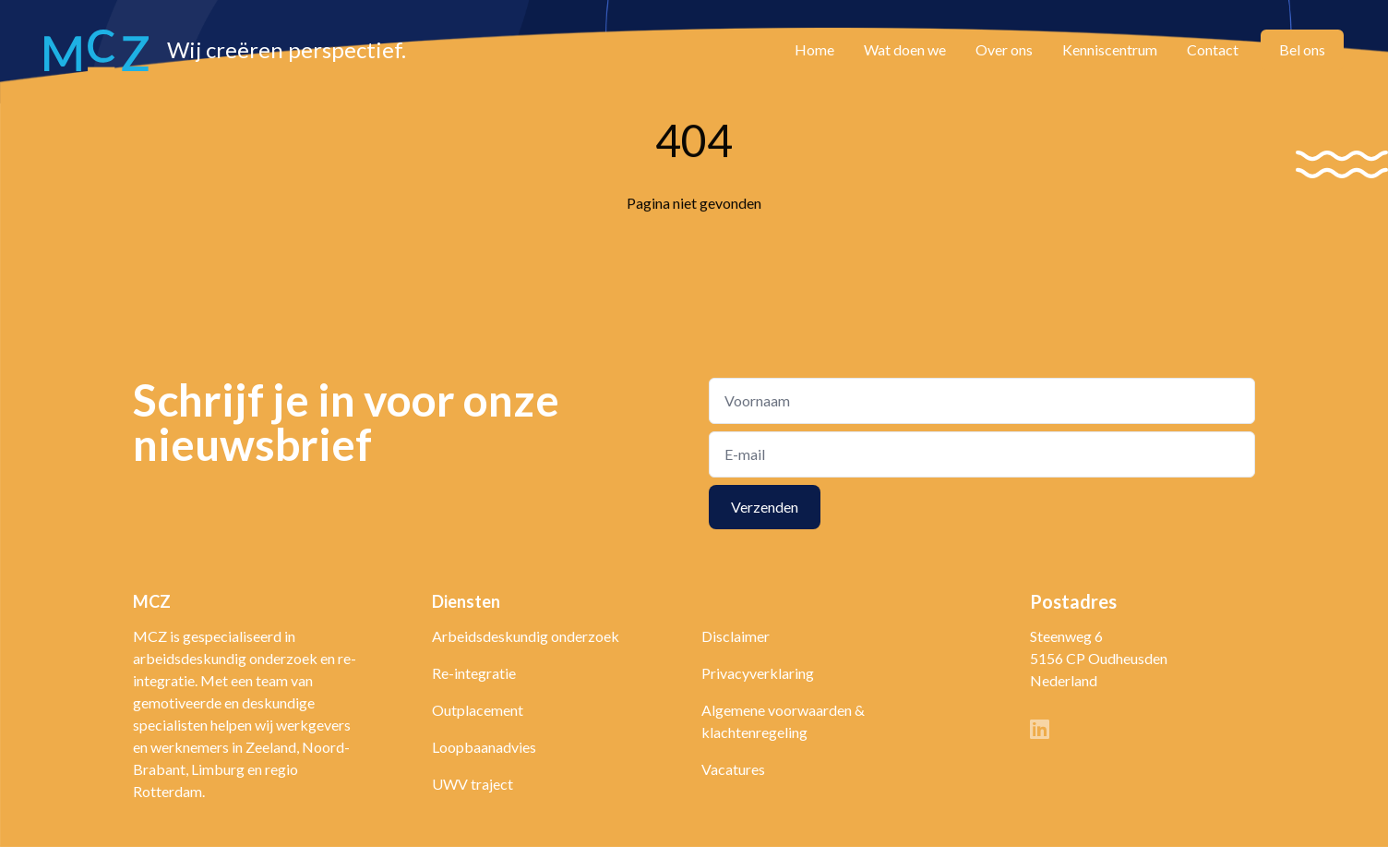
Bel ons (1302, 49)
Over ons (1004, 49)
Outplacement (477, 710)
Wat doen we (905, 49)
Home (814, 49)
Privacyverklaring (757, 673)
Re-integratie (474, 673)
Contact (1212, 49)
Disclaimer (735, 636)
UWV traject (472, 784)
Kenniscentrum (1109, 49)
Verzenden (764, 506)
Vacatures (733, 769)
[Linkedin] (1039, 731)
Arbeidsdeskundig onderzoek (525, 636)
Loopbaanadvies (484, 747)
